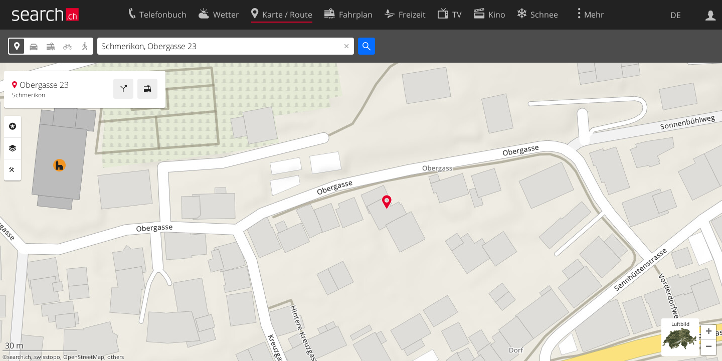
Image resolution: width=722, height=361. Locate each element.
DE (675, 15)
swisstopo (47, 356)
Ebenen (12, 148)
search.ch (19, 356)
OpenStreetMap (83, 356)
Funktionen (12, 169)
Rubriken (12, 126)
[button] (708, 332)
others (115, 356)
